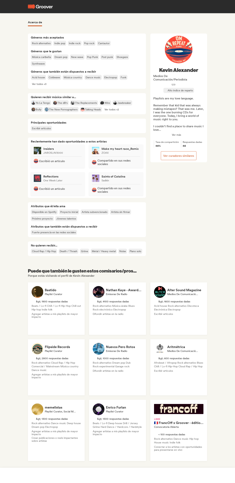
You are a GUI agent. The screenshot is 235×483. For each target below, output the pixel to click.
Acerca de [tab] (35, 22)
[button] (39, 84)
